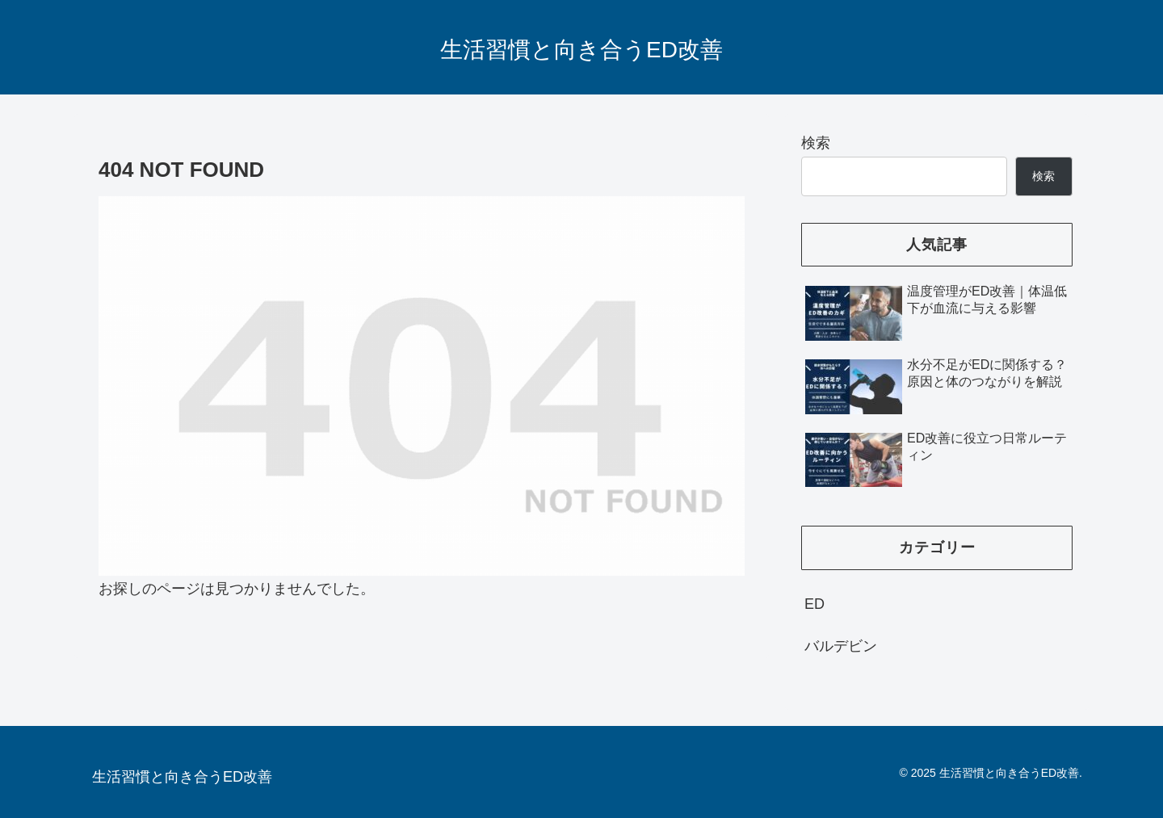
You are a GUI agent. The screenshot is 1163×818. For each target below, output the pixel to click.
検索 (815, 143)
